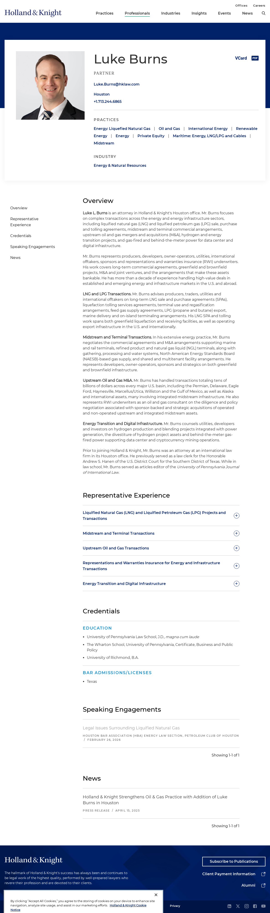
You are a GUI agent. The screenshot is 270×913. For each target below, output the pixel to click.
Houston (102, 94)
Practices (104, 13)
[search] (263, 13)
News (247, 13)
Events (224, 13)
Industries (170, 13)
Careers (259, 5)
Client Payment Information (228, 874)
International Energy (208, 128)
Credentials (20, 236)
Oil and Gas (169, 128)
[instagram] (246, 906)
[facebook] (255, 906)
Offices (241, 5)
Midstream (104, 143)
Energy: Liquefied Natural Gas (122, 128)
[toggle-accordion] (161, 515)
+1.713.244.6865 (108, 101)
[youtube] (263, 906)
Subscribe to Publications (234, 861)
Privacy (175, 906)
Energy (122, 136)
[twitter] (238, 906)
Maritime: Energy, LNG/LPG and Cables (209, 136)
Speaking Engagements (32, 247)
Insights (199, 13)
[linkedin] (229, 906)
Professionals (137, 13)
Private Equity (151, 136)
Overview (18, 208)
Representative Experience (24, 222)
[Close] (156, 903)
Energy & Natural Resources (120, 165)
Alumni (248, 885)
